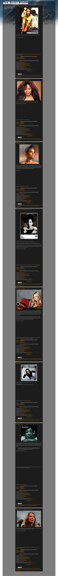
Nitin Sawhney (18, 363)
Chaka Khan (30, 138)
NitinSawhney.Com (28, 400)
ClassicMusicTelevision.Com (26, 65)
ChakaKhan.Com (28, 119)
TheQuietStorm (38, 139)
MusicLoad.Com (21, 199)
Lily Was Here (38, 358)
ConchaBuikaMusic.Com (24, 484)
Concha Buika (27, 504)
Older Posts (40, 572)
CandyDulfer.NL (28, 337)
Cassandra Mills (33, 283)
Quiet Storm (25, 139)
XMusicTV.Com (28, 63)
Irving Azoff (36, 283)
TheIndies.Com (21, 194)
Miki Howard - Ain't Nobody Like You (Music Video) (24, 209)
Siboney (27, 505)
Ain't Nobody (27, 138)
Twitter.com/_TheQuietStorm (20, 189)
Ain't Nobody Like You (28, 283)
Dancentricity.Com (22, 131)
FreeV (30, 202)
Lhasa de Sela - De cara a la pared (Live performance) (24, 509)
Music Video (20, 139)
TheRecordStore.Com (24, 198)
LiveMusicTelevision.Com (25, 64)
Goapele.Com (26, 186)
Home (29, 572)
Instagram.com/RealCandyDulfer (20, 338)
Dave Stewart (30, 358)
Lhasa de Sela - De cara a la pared (34, 568)
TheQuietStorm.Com (18, 140)
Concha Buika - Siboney (19, 424)
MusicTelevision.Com (23, 193)
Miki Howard (39, 283)
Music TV (17, 139)
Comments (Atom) (21, 574)
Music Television (38, 138)
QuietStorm (28, 139)
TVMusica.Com (29, 68)
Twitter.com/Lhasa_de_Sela (19, 548)
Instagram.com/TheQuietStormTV (20, 190)
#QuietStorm (19, 138)
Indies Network (34, 138)
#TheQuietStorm (23, 138)
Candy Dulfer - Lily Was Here (20, 288)
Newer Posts (18, 572)
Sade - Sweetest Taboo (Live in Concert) (22, 6)
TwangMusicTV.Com (30, 69)
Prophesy (21, 420)
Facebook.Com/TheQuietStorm (20, 57)
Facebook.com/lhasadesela (34, 547)
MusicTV (23, 139)
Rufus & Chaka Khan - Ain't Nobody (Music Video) (23, 79)
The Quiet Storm (34, 139)
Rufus (31, 139)
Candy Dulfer (27, 358)
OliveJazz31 (29, 445)
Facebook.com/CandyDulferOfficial (35, 337)
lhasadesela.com (28, 547)
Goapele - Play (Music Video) (20, 143)
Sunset (29, 420)
